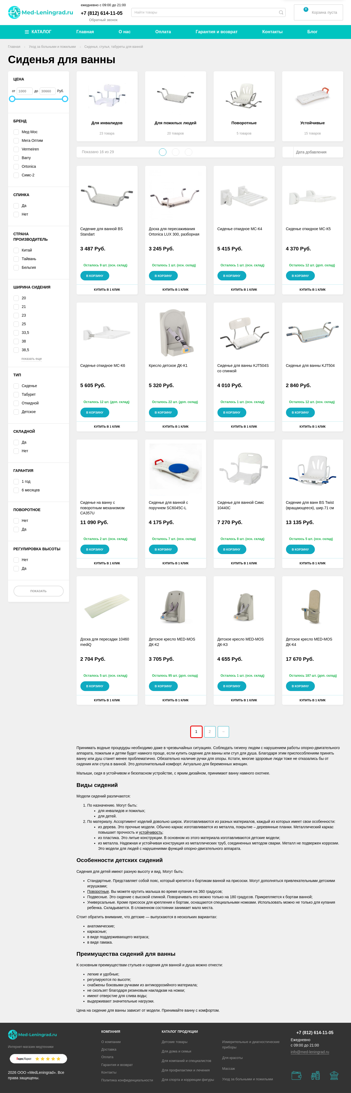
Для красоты (232, 1058)
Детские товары (175, 1042)
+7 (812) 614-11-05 (102, 13)
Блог (312, 31)
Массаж (228, 1069)
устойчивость (150, 832)
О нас (125, 31)
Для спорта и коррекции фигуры (188, 1080)
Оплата (163, 31)
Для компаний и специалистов (187, 1061)
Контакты (272, 31)
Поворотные (98, 891)
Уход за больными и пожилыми (247, 1079)
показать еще (32, 359)
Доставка (109, 1049)
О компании (111, 1042)
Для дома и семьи (176, 1051)
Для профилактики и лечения (186, 1070)
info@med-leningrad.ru (310, 1052)
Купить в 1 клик (107, 289)
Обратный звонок (103, 20)
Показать (38, 591)
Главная (85, 31)
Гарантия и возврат (216, 31)
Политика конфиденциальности (127, 1080)
